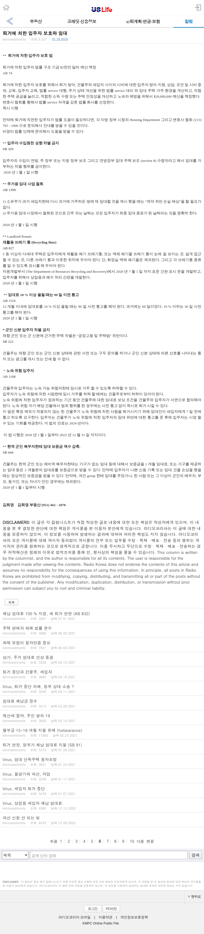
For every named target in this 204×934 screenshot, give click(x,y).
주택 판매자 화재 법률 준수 (102, 630)
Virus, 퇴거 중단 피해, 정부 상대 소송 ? (102, 689)
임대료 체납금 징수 (102, 703)
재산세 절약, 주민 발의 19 (102, 718)
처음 (53, 841)
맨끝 (150, 841)
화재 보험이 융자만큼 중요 (102, 645)
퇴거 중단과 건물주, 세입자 (102, 674)
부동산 (36, 21)
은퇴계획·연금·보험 (143, 21)
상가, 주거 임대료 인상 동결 (102, 659)
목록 (11, 602)
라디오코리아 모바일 (75, 917)
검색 (195, 855)
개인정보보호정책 (134, 917)
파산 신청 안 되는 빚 (102, 820)
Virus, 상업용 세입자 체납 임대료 (102, 805)
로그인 (92, 909)
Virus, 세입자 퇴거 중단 (102, 791)
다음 (140, 841)
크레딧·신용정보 (81, 21)
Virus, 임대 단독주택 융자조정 (102, 762)
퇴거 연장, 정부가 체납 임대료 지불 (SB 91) (102, 747)
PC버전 (111, 909)
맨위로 (194, 896)
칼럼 (189, 21)
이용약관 (105, 917)
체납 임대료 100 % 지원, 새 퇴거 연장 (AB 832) (102, 616)
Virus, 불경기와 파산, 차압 (102, 776)
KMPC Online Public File (101, 923)
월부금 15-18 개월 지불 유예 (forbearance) (102, 732)
